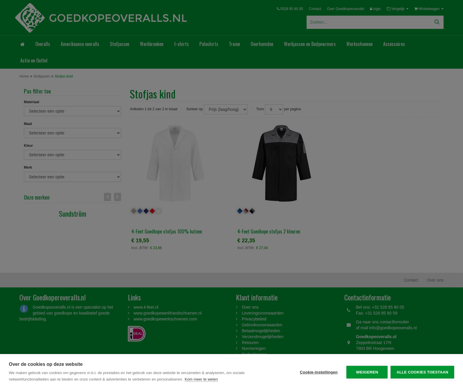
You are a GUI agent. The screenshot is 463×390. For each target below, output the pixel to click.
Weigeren (367, 372)
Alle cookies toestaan (422, 372)
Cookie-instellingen (319, 372)
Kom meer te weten (201, 379)
